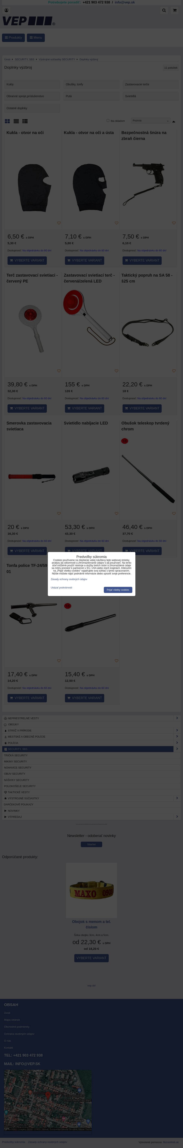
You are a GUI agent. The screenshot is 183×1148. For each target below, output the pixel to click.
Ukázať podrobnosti (61, 587)
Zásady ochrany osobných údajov (69, 579)
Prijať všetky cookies (118, 589)
